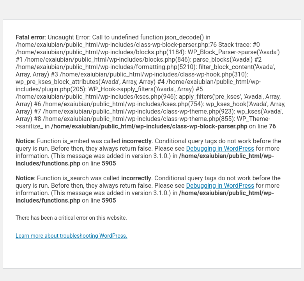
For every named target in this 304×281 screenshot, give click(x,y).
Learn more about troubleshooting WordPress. (71, 236)
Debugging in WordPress (220, 148)
